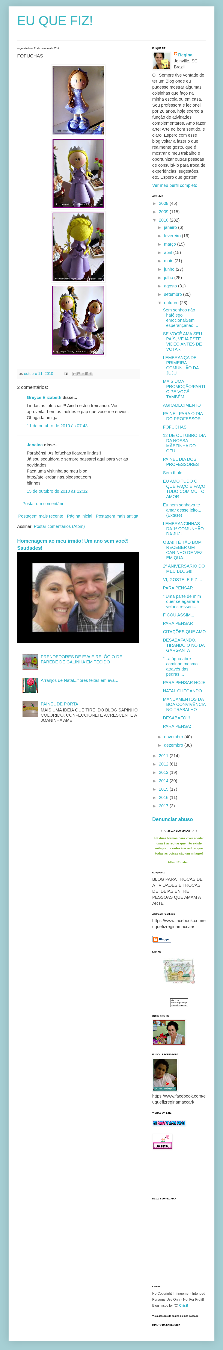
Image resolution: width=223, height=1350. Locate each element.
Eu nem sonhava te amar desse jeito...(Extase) (182, 510)
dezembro (174, 745)
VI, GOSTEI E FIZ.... (182, 579)
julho (169, 277)
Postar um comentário (44, 503)
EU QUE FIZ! (55, 21)
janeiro (171, 227)
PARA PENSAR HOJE (184, 682)
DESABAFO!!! (176, 718)
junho (170, 269)
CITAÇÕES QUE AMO (184, 631)
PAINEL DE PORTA (59, 704)
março (170, 244)
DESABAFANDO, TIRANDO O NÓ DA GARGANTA (184, 645)
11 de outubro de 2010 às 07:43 (57, 425)
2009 (164, 211)
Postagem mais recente (40, 516)
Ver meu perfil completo (174, 185)
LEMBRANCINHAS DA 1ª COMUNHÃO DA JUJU (183, 528)
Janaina (35, 444)
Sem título (172, 472)
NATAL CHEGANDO (182, 691)
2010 (164, 220)
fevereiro (173, 235)
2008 (164, 203)
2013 (164, 772)
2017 (164, 805)
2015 (164, 789)
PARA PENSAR (178, 588)
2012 (164, 764)
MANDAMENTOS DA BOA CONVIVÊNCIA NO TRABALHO (184, 704)
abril (168, 252)
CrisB (183, 1305)
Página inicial (79, 516)
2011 (164, 755)
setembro (173, 294)
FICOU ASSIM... (178, 615)
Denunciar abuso (172, 819)
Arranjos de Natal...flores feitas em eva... (79, 680)
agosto (171, 286)
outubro (172, 302)
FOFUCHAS (175, 427)
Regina (185, 55)
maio (169, 260)
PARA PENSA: (177, 726)
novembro (174, 736)
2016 (164, 797)
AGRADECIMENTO (182, 405)
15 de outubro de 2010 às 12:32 (57, 491)
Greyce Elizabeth (44, 397)
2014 (164, 780)
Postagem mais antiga (117, 516)
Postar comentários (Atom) (59, 526)
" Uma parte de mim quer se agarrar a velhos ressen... (182, 601)
